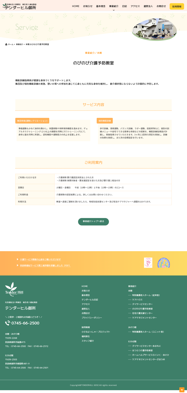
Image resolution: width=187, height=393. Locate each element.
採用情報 (176, 6)
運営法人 (148, 6)
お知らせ (87, 6)
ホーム (9, 44)
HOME (75, 6)
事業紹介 (113, 6)
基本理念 (100, 6)
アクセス (135, 6)
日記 (124, 6)
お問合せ (161, 6)
